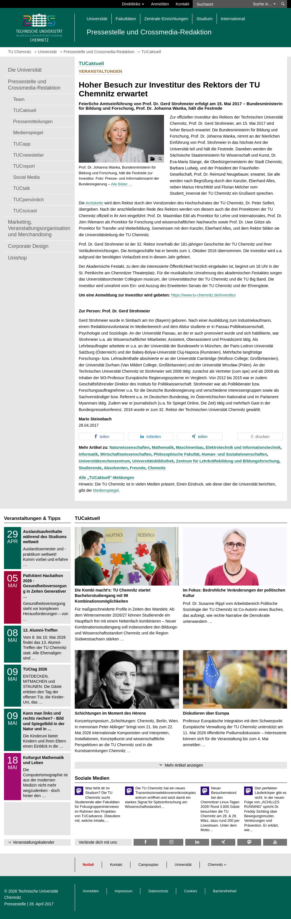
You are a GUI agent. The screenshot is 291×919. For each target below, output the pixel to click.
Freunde (138, 468)
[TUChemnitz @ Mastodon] (249, 842)
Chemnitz (157, 468)
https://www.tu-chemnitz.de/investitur (203, 295)
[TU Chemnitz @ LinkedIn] (197, 842)
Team (18, 99)
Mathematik (163, 447)
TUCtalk (21, 188)
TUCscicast (25, 210)
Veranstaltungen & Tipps (32, 518)
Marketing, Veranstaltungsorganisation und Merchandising (39, 228)
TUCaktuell (24, 110)
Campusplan (148, 865)
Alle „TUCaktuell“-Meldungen (106, 477)
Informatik (88, 454)
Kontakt (182, 4)
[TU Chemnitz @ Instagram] (171, 842)
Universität (183, 865)
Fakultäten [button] (126, 18)
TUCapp (21, 143)
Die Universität (24, 70)
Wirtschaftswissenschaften (125, 454)
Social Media (26, 177)
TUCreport (24, 166)
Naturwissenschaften (129, 447)
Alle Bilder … (121, 184)
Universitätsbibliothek (153, 461)
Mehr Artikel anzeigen (184, 765)
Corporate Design (28, 246)
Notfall (88, 865)
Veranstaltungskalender (33, 842)
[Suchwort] (221, 4)
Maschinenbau (189, 447)
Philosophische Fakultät (176, 454)
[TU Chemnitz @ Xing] (223, 842)
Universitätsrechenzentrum (104, 461)
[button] (121, 139)
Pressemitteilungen (33, 121)
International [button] (233, 18)
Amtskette (94, 203)
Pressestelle (15, 904)
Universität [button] (97, 18)
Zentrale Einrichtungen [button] (166, 18)
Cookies (190, 891)
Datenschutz (158, 891)
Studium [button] (204, 18)
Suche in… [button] (264, 4)
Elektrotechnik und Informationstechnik (243, 447)
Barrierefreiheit (225, 891)
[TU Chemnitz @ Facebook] (145, 842)
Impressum (123, 891)
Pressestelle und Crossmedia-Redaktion (34, 85)
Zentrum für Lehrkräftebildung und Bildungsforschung (227, 461)
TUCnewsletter (28, 154)
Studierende (90, 468)
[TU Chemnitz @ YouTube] (275, 842)
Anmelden (160, 4)
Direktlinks (133, 4)
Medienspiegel (28, 132)
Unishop (17, 258)
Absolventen (116, 468)
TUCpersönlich (28, 199)
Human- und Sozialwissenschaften (234, 454)
